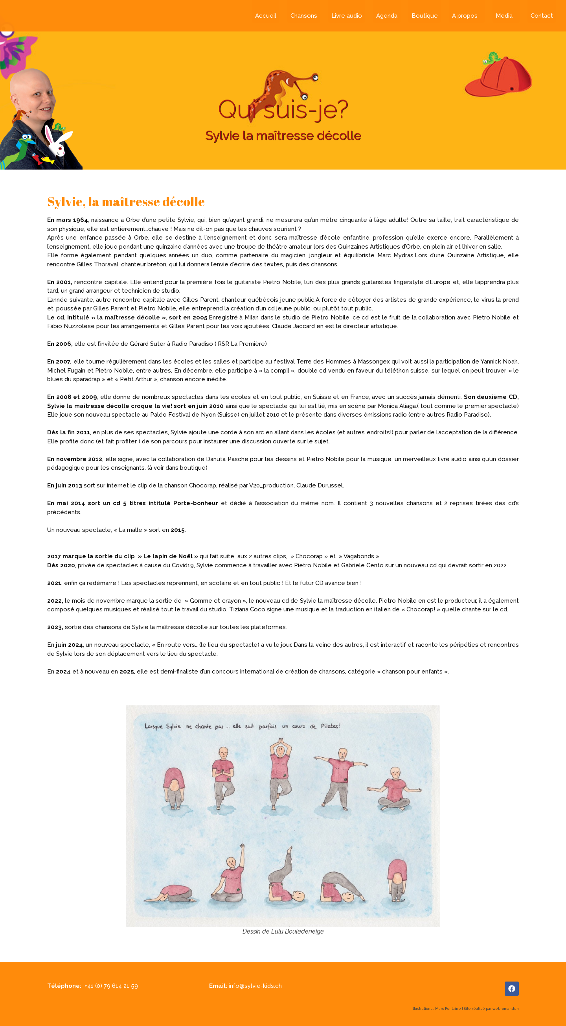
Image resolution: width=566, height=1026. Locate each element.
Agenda (386, 15)
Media (506, 16)
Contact (542, 15)
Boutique (425, 15)
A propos (466, 16)
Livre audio (346, 15)
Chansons (303, 15)
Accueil (265, 15)
